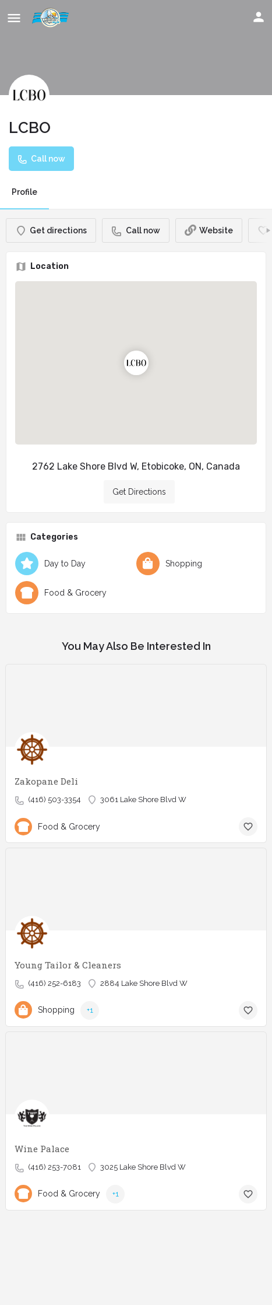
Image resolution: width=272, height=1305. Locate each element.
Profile (24, 192)
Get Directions (139, 491)
